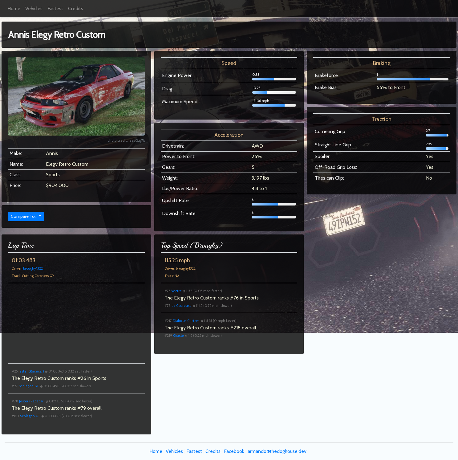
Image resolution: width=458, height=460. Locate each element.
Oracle (178, 335)
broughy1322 (33, 268)
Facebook (234, 451)
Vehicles (34, 8)
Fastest (55, 8)
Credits (75, 8)
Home (13, 8)
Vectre (176, 291)
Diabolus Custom (186, 321)
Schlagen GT (29, 386)
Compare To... (24, 216)
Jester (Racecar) (31, 371)
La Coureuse (182, 305)
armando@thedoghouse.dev (277, 451)
